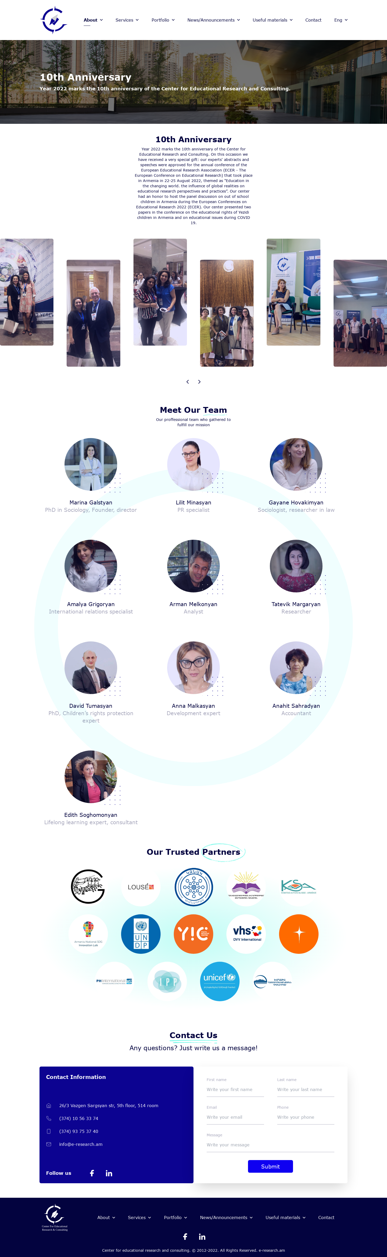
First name (216, 1079)
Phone (283, 1107)
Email (212, 1107)
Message (214, 1135)
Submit (270, 1166)
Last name (286, 1079)
